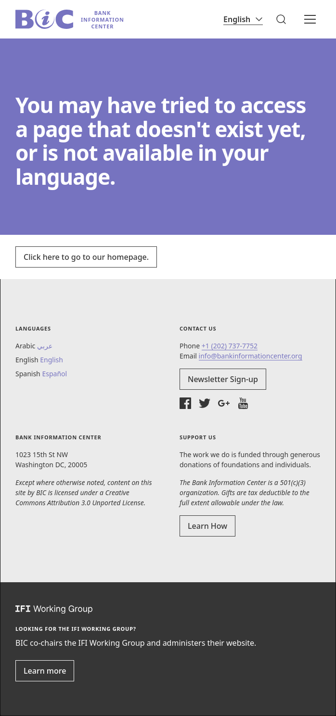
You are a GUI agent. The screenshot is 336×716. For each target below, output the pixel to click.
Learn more (45, 670)
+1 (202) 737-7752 (230, 345)
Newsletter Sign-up (223, 379)
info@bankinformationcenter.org (250, 355)
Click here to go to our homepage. (86, 257)
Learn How (207, 526)
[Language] (243, 19)
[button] (281, 19)
